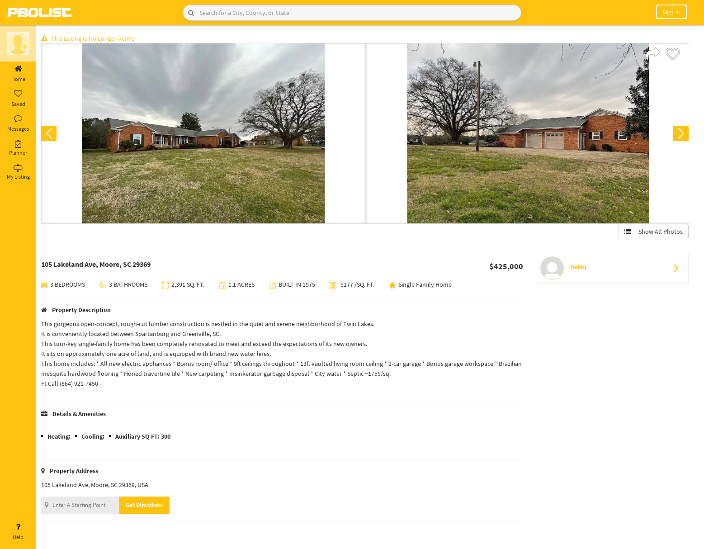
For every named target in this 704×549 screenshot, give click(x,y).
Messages (18, 123)
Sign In (671, 12)
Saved (18, 98)
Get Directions (146, 505)
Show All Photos (653, 232)
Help (18, 531)
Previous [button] (50, 134)
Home (18, 73)
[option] (204, 133)
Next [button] (680, 134)
